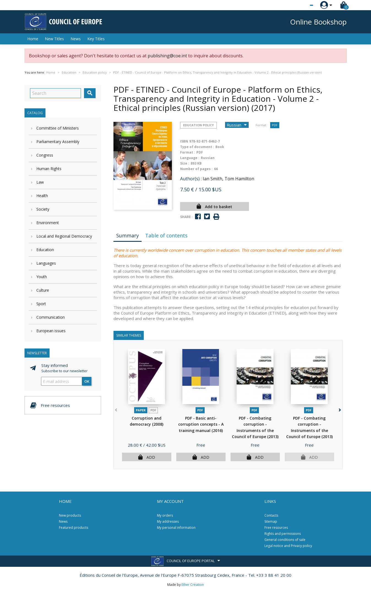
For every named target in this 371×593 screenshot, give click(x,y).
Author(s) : (191, 178)
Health (42, 195)
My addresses (168, 521)
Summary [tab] (127, 235)
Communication (50, 317)
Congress (44, 155)
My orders (165, 515)
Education (45, 249)
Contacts (271, 515)
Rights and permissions (282, 533)
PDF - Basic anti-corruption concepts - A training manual (201, 424)
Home (32, 38)
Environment (47, 222)
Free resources (276, 527)
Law (40, 182)
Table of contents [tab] (166, 235)
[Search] (55, 93)
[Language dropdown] (301, 5)
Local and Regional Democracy (64, 236)
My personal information (176, 527)
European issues (51, 330)
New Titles (54, 38)
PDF (275, 125)
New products (70, 515)
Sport (41, 303)
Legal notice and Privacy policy (288, 545)
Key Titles (96, 38)
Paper (141, 410)
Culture (42, 290)
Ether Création (193, 584)
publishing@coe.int (167, 56)
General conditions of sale (284, 539)
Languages (46, 263)
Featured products (73, 527)
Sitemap (270, 521)
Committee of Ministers (57, 128)
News (76, 38)
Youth (41, 276)
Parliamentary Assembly (57, 141)
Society (42, 209)
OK (86, 381)
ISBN (184, 141)
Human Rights (48, 168)
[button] (339, 409)
